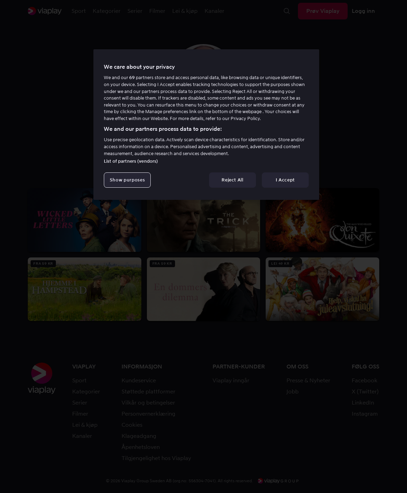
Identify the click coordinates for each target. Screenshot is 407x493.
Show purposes (127, 179)
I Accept (285, 179)
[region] (206, 124)
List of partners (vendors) (131, 161)
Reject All (232, 179)
